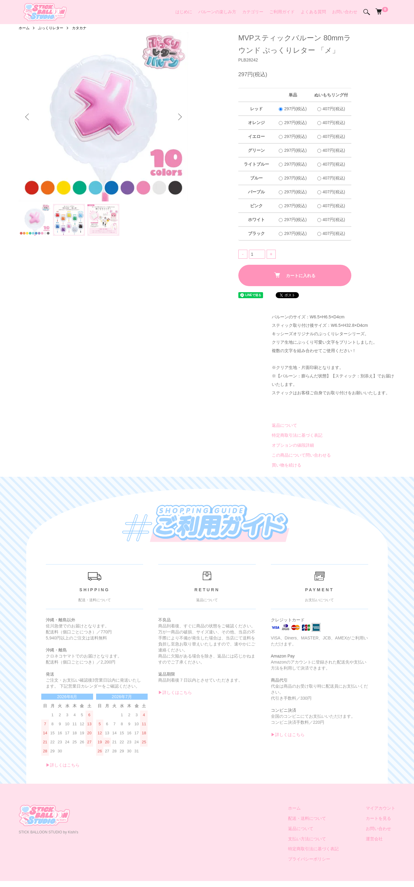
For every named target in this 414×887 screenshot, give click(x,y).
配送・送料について (307, 818)
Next (179, 116)
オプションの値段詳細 (293, 445)
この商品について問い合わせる (301, 455)
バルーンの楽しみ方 (217, 11)
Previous (27, 116)
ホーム (24, 28)
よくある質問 (313, 11)
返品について (284, 425)
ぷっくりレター (50, 28)
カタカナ (79, 28)
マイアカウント (380, 808)
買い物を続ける (286, 465)
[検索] (366, 12)
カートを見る (378, 818)
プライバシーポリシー (309, 859)
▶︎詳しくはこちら (63, 765)
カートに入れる (294, 275)
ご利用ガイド (282, 11)
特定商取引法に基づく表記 (297, 435)
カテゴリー (252, 11)
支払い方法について (307, 838)
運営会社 (374, 838)
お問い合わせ (344, 11)
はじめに (183, 11)
